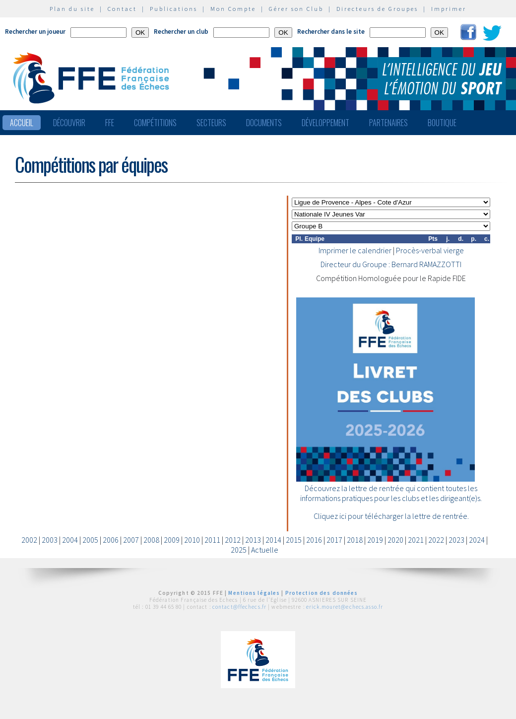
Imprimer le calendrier (355, 250)
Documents (264, 123)
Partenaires (388, 123)
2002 (29, 540)
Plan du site (72, 8)
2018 (355, 540)
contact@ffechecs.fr (239, 606)
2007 (131, 540)
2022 (436, 540)
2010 (192, 540)
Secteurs (211, 123)
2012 (233, 540)
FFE (109, 123)
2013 (253, 540)
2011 (212, 540)
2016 (314, 540)
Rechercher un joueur (35, 31)
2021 (416, 540)
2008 (151, 540)
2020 (395, 540)
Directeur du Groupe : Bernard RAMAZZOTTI (391, 264)
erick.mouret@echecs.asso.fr (344, 606)
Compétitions (155, 123)
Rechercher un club (181, 31)
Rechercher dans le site (331, 31)
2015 (294, 540)
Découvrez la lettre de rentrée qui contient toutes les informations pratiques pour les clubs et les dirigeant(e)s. (391, 493)
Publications (173, 8)
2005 (90, 540)
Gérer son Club (296, 8)
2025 (239, 550)
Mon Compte (233, 8)
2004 (70, 540)
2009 (172, 540)
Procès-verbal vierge (430, 250)
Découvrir (69, 123)
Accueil (21, 123)
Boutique (442, 123)
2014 (273, 540)
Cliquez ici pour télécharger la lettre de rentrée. (391, 516)
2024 (477, 540)
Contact (122, 8)
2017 (334, 540)
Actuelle (264, 550)
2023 (456, 540)
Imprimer (448, 8)
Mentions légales (254, 592)
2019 (375, 540)
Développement (325, 123)
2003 (50, 540)
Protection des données (321, 592)
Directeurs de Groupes (377, 8)
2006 (111, 540)
